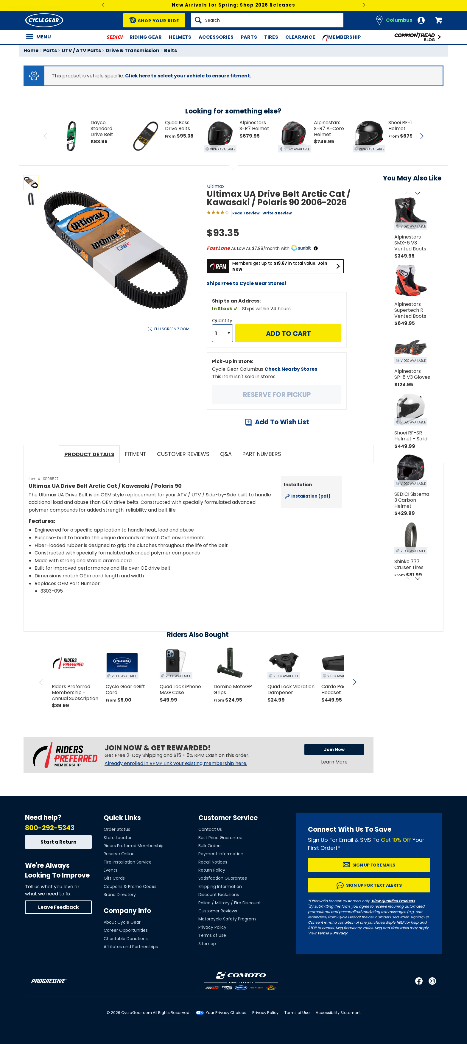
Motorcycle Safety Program (227, 919)
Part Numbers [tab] (261, 454)
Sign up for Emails (373, 865)
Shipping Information (220, 886)
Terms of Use (212, 935)
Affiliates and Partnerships (131, 947)
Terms (323, 933)
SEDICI (114, 37)
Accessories (216, 37)
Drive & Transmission (132, 50)
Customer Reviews (217, 911)
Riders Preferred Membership (134, 846)
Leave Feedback (58, 907)
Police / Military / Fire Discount (229, 903)
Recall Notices (212, 862)
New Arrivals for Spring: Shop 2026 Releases (233, 5)
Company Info (127, 910)
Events (110, 870)
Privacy (340, 933)
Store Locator (118, 838)
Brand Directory (120, 894)
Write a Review (277, 213)
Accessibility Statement (338, 1012)
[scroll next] (354, 682)
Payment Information (220, 854)
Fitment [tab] (135, 454)
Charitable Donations (126, 939)
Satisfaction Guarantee (222, 878)
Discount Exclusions (218, 894)
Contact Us (210, 829)
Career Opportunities (126, 930)
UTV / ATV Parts (81, 50)
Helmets (180, 37)
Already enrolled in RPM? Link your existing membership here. (176, 763)
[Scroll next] (417, 193)
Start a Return (59, 842)
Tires (271, 37)
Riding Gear (146, 37)
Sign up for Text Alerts (374, 885)
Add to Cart (288, 333)
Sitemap (207, 944)
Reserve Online (119, 854)
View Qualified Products (393, 900)
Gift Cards (114, 878)
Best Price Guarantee (220, 838)
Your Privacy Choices (226, 1012)
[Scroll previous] (407, 193)
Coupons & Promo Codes (130, 886)
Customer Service (228, 817)
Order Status (117, 829)
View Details (116, 392)
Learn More (334, 761)
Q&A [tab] (226, 454)
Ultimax (216, 186)
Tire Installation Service (128, 862)
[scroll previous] (41, 682)
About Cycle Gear (122, 922)
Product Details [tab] (89, 454)
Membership (342, 37)
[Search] (267, 20)
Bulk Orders (210, 846)
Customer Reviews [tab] (183, 454)
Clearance (300, 37)
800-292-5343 (49, 828)
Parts (249, 37)
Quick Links (122, 817)
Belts (170, 50)
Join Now (334, 749)
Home (31, 50)
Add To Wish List (282, 422)
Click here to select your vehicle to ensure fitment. (188, 75)
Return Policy (211, 870)
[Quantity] (222, 333)
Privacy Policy (212, 927)
